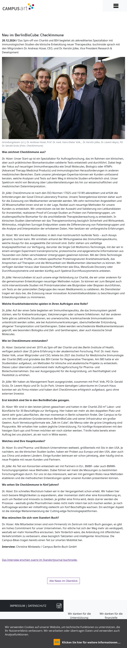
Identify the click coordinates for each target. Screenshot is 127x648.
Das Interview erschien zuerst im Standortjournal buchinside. (40, 560)
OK (57, 642)
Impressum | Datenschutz (28, 606)
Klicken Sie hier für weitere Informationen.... (91, 642)
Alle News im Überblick (63, 581)
